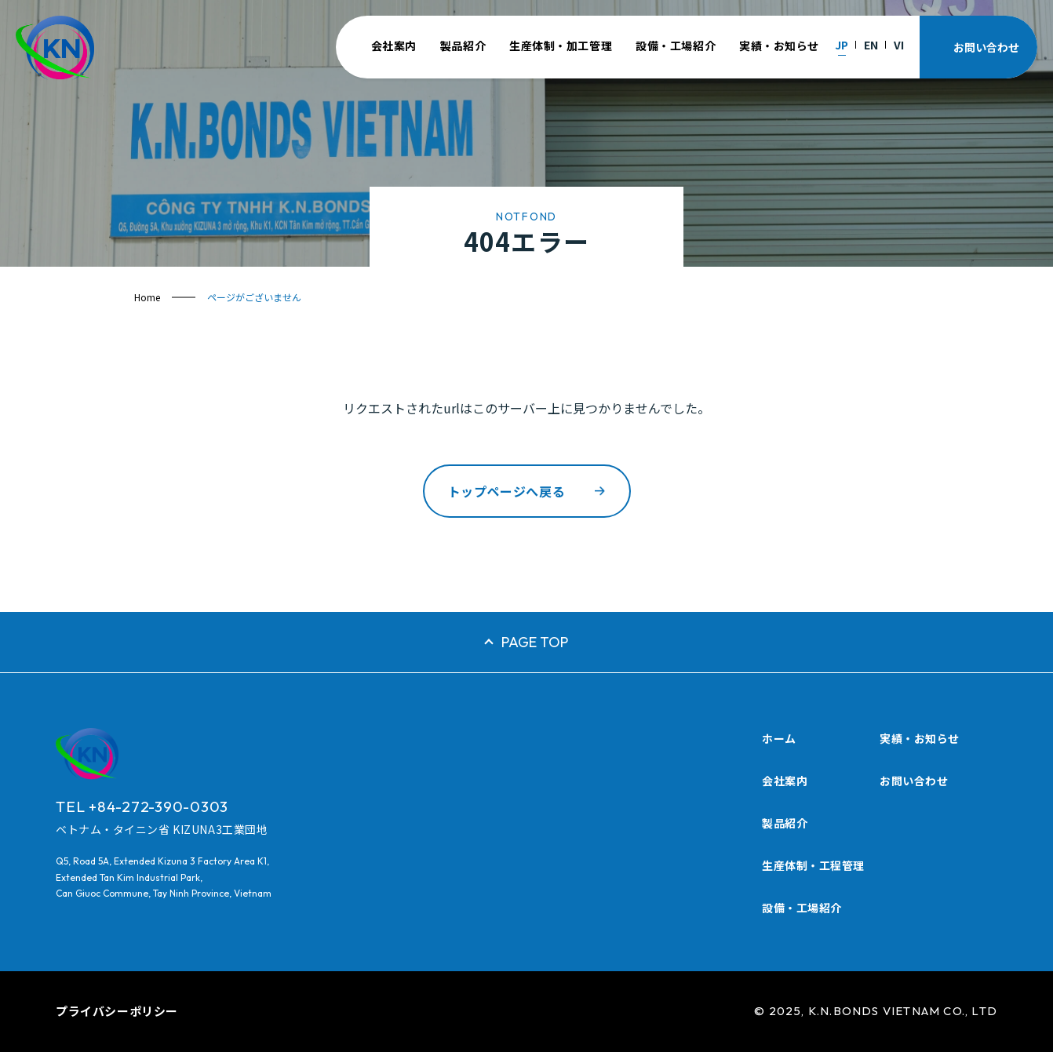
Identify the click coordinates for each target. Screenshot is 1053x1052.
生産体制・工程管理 (813, 865)
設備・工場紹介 (676, 45)
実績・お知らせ (779, 45)
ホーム (779, 738)
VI (899, 45)
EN (871, 45)
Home (147, 297)
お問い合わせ (914, 780)
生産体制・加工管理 (560, 45)
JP (841, 45)
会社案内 (394, 45)
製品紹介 (463, 45)
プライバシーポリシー (117, 1011)
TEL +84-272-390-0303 (142, 806)
